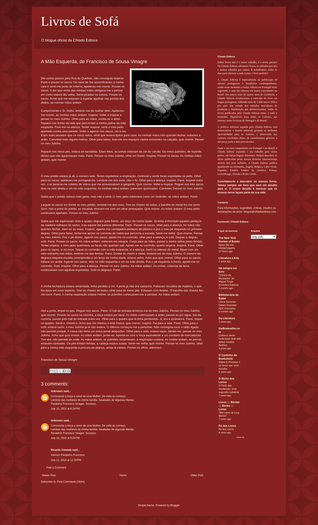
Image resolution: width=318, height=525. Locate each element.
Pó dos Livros (227, 425)
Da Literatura (227, 318)
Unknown (57, 391)
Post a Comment (56, 467)
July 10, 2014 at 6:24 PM (65, 408)
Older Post (197, 475)
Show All (240, 437)
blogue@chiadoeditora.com (260, 211)
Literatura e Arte (229, 258)
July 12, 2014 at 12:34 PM (66, 460)
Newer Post (49, 475)
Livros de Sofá (80, 21)
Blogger (174, 505)
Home (123, 475)
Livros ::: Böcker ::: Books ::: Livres (229, 406)
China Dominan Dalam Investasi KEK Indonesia (228, 305)
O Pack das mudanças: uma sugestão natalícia (229, 388)
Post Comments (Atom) (71, 481)
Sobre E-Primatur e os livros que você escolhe (229, 365)
